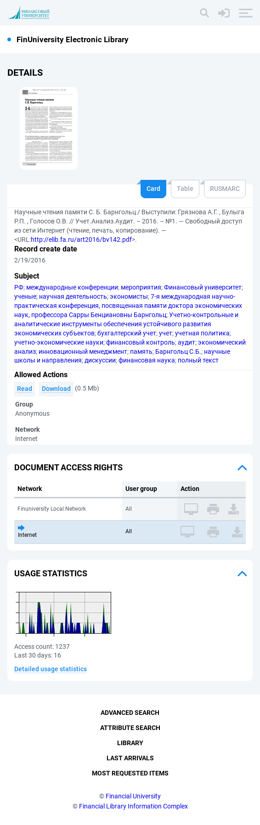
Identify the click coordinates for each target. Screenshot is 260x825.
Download (56, 388)
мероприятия (141, 287)
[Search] (204, 12)
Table (185, 188)
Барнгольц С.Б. (178, 351)
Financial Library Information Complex (133, 806)
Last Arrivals (130, 758)
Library (130, 743)
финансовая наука (147, 360)
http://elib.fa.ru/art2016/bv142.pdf (81, 239)
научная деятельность (73, 296)
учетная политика (202, 333)
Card (153, 188)
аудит (186, 342)
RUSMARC (225, 188)
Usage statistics (50, 573)
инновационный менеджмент (83, 351)
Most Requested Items (130, 773)
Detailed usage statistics (50, 669)
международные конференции (72, 287)
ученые (25, 296)
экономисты (129, 296)
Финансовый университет (203, 287)
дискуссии (100, 360)
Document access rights (68, 467)
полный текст (198, 360)
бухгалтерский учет (126, 333)
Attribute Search (130, 727)
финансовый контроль (140, 342)
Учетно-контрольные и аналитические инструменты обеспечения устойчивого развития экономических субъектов (126, 324)
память (141, 351)
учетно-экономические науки (58, 342)
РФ (18, 287)
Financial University (133, 796)
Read (24, 388)
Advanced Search (130, 712)
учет (165, 333)
